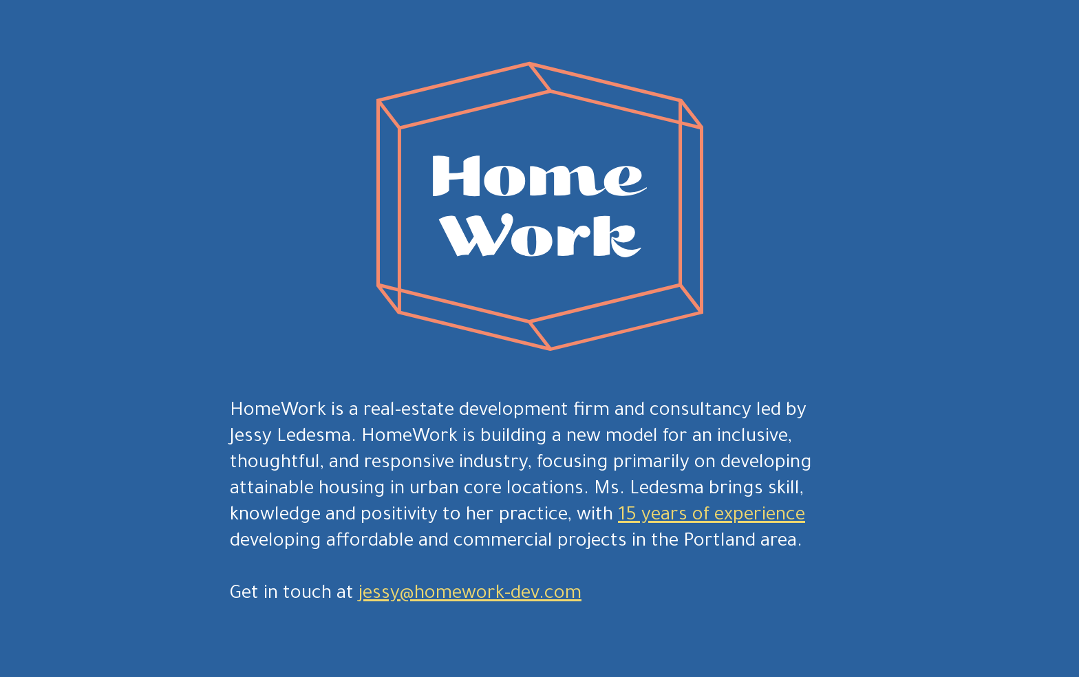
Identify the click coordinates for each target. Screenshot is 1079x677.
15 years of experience (711, 516)
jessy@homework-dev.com (470, 595)
